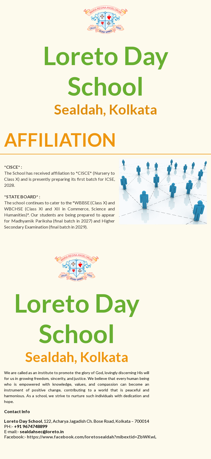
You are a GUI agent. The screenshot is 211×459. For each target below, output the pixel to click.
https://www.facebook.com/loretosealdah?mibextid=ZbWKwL (92, 436)
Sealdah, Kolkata (105, 109)
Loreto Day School (105, 70)
